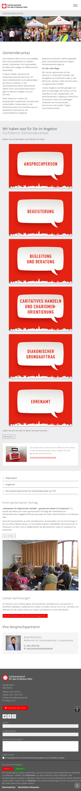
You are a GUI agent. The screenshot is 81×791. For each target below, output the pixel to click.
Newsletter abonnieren (17, 708)
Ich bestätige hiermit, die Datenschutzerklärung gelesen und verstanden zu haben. (35, 758)
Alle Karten (8, 436)
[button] (5, 716)
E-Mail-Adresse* (9, 731)
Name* (6, 722)
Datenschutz (8, 787)
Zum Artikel (8, 536)
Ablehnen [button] (7, 769)
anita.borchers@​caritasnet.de (43, 457)
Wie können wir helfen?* (13, 739)
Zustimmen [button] (19, 769)
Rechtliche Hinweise (28, 787)
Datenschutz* (8, 754)
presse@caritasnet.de (18, 697)
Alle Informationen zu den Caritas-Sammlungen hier (24, 616)
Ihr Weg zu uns (9, 700)
